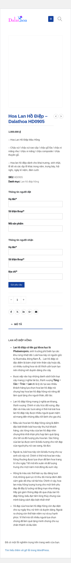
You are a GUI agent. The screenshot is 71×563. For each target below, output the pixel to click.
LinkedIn (23, 312)
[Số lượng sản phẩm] (17, 299)
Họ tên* (12, 199)
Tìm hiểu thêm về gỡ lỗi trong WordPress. (27, 550)
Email (36, 312)
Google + (30, 312)
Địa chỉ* (12, 271)
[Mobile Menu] (51, 19)
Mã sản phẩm (15, 223)
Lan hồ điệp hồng (30, 181)
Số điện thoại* (16, 211)
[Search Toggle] (60, 19)
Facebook (11, 312)
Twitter (17, 312)
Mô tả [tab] (18, 324)
